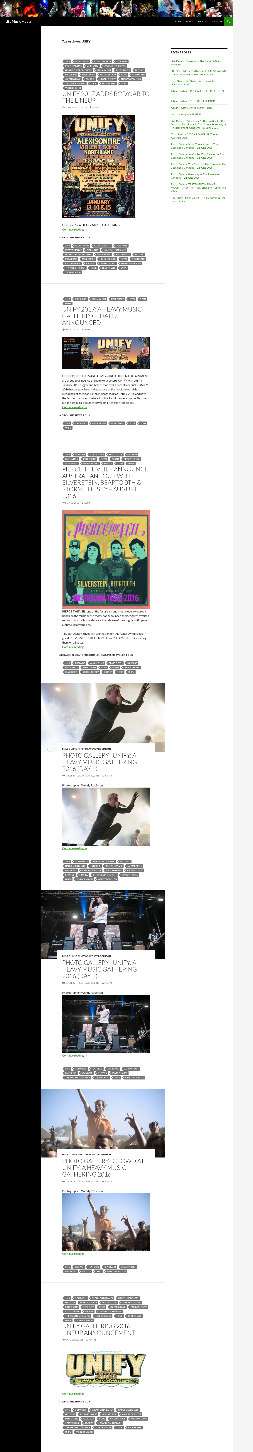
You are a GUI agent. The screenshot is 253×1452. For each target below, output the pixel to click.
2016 (67, 454)
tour (93, 83)
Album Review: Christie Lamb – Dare (192, 107)
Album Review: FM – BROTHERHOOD (193, 101)
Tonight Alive (130, 875)
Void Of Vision (84, 879)
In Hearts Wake (114, 866)
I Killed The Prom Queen (78, 70)
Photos (202, 21)
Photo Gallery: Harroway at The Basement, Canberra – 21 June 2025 (195, 176)
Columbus (81, 1068)
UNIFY (124, 83)
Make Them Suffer (91, 870)
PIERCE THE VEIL (132, 459)
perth (115, 459)
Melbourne (88, 74)
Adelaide (80, 454)
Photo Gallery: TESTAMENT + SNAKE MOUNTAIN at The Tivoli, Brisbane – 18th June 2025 (198, 187)
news (124, 74)
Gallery (70, 775)
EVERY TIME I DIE (73, 66)
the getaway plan (131, 79)
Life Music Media (18, 21)
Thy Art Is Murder (75, 83)
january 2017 (104, 70)
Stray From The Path (104, 875)
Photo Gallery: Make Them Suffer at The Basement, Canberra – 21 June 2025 (194, 146)
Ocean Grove (72, 79)
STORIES (84, 875)
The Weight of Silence (77, 1077)
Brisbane (132, 454)
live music (70, 870)
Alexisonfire (82, 61)
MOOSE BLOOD (108, 74)
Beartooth (115, 454)
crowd (79, 1267)
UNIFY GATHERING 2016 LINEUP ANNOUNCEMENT (98, 1329)
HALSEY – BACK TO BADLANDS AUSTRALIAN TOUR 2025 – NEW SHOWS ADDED (198, 73)
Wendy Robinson (100, 748)
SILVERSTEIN (71, 463)
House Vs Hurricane (115, 66)
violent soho (73, 88)
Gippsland (92, 66)
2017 (67, 61)
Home (178, 21)
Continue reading (74, 229)
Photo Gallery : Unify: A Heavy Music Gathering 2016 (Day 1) (99, 762)
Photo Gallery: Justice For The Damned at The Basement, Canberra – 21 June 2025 (198, 156)
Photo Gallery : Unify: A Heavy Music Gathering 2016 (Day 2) (99, 969)
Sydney (108, 463)
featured (125, 861)
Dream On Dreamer (103, 861)
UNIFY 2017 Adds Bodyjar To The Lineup (106, 97)
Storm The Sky (107, 79)
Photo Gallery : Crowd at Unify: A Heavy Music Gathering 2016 (103, 1167)
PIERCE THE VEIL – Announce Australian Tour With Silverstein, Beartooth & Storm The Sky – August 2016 (105, 482)
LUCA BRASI (71, 74)
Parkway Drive (135, 870)
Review (189, 21)
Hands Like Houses (75, 866)
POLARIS (90, 79)
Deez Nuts (121, 61)
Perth (111, 655)
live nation (71, 459)
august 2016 (97, 454)
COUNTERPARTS (102, 61)
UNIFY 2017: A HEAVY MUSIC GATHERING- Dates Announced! (102, 315)
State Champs (119, 1073)
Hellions (95, 866)
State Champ (72, 1311)
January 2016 (134, 866)
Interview (216, 21)
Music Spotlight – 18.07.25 (186, 114)
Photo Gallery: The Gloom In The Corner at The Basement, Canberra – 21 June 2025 (198, 166)
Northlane (138, 74)
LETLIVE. (139, 70)
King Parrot (123, 70)
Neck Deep (87, 1073)
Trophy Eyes (108, 83)
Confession (81, 861)
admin (95, 107)
